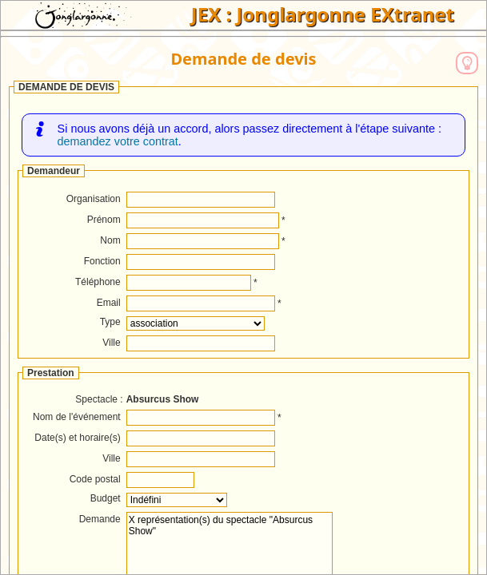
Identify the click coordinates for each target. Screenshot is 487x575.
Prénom (104, 219)
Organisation (93, 198)
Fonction (102, 261)
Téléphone (98, 282)
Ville (111, 342)
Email (109, 302)
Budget (105, 498)
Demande (100, 519)
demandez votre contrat (118, 141)
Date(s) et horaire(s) (77, 437)
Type (110, 321)
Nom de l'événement (77, 416)
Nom (110, 240)
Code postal (95, 479)
